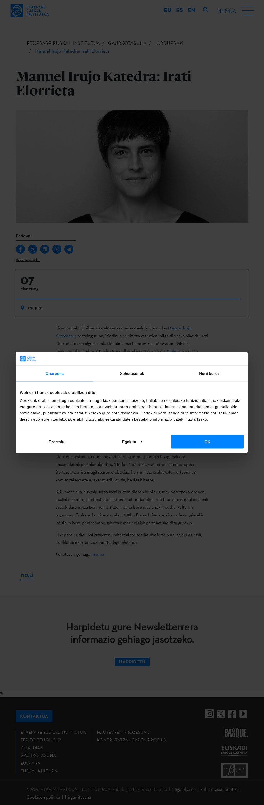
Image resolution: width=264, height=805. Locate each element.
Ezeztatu (56, 441)
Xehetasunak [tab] (132, 373)
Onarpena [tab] (55, 373)
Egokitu (132, 441)
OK (207, 441)
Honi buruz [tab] (209, 373)
